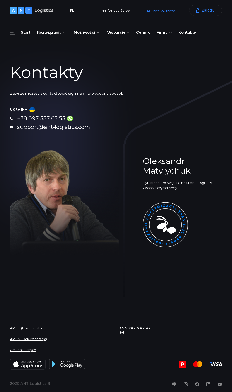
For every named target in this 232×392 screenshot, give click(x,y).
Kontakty (187, 32)
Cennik (143, 32)
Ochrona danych (23, 350)
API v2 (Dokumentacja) (28, 339)
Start (25, 32)
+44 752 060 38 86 (115, 10)
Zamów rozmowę (161, 10)
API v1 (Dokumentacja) (28, 328)
